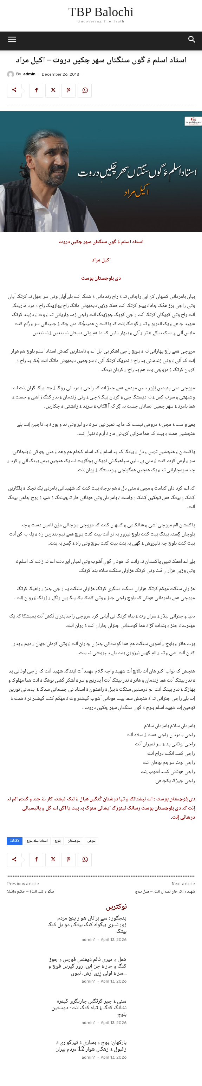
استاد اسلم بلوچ (37, 841)
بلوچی (91, 841)
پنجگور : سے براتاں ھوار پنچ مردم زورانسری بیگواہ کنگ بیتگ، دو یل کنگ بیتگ (86, 925)
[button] (192, 41)
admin (29, 74)
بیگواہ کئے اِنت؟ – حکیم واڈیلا (30, 891)
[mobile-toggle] (12, 41)
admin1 (89, 939)
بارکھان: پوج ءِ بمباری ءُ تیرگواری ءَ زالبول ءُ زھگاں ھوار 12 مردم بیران (91, 1046)
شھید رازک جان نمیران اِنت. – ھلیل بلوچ (165, 891)
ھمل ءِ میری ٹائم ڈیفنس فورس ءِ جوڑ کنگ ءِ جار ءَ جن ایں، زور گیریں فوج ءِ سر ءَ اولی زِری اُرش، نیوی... (87, 966)
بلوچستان (74, 841)
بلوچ (58, 841)
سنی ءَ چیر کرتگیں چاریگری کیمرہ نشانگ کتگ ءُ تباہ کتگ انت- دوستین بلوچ (89, 1008)
